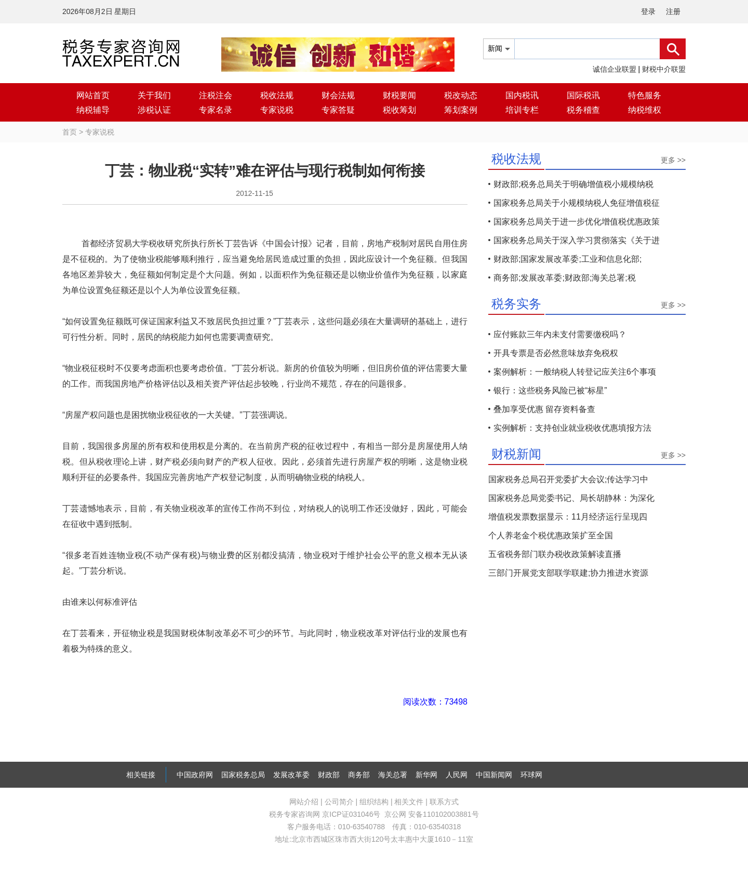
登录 (648, 11)
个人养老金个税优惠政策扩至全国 (550, 535)
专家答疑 (338, 109)
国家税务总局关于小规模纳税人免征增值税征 (576, 202)
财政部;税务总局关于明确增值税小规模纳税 (573, 184)
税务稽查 (583, 109)
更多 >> (673, 160)
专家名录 (215, 109)
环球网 (531, 775)
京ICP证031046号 (351, 814)
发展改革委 (291, 775)
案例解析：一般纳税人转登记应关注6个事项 (574, 371)
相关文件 (408, 802)
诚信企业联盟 (614, 69)
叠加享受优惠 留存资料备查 (544, 409)
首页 (69, 132)
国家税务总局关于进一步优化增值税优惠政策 (576, 221)
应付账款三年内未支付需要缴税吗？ (559, 334)
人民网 (457, 775)
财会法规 (338, 95)
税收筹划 (399, 109)
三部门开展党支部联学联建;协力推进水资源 (568, 572)
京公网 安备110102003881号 (431, 814)
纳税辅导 (93, 109)
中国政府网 (195, 775)
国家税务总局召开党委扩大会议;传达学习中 (568, 479)
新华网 (426, 775)
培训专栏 (522, 109)
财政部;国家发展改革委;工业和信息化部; (567, 259)
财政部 (329, 775)
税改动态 (460, 95)
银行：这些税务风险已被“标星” (550, 390)
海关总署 (392, 775)
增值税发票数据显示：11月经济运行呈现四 (567, 516)
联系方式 (444, 802)
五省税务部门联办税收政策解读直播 (554, 554)
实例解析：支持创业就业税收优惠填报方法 (572, 427)
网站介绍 (303, 802)
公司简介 (339, 802)
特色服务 (644, 95)
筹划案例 (460, 109)
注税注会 (215, 95)
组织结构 (374, 802)
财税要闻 (399, 95)
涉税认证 (154, 109)
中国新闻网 (494, 775)
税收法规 (276, 95)
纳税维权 (644, 109)
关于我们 (154, 95)
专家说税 (276, 109)
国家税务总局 (243, 775)
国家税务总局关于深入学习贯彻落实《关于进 (576, 240)
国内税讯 (522, 95)
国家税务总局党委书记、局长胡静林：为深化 (571, 498)
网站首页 (93, 95)
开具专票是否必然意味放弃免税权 (555, 353)
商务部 (359, 775)
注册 (673, 11)
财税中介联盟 (664, 69)
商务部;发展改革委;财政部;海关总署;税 (564, 277)
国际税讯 (583, 95)
